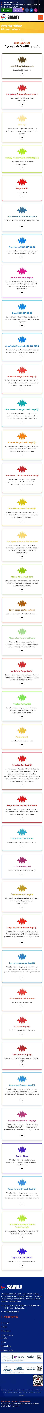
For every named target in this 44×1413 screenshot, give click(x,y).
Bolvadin (16, 1390)
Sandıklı (25, 1392)
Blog (4, 1342)
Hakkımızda (7, 1331)
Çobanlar (24, 1390)
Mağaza (5, 1338)
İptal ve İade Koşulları (9, 1401)
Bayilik (5, 1327)
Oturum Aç (6, 10)
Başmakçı (7, 1390)
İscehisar (15, 1392)
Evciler (41, 1390)
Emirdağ (37, 1390)
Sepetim (19, 9)
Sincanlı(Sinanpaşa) (32, 1392)
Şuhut (39, 1392)
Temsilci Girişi (8, 1350)
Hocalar (5, 1392)
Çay (20, 1390)
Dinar (32, 1390)
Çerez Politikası (24, 1401)
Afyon (2, 1390)
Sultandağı (22, 1395)
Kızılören (20, 1392)
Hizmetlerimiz (8, 1335)
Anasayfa (6, 1323)
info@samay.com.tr (11, 2)
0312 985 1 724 (9, 1317)
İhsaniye (10, 1392)
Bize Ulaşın (7, 1346)
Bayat (11, 1390)
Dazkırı (29, 1390)
